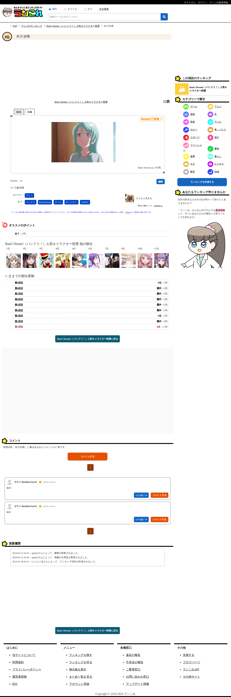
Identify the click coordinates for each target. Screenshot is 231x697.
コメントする (87, 456)
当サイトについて (23, 655)
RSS (14, 683)
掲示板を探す (77, 669)
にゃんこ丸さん (144, 198)
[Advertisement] (87, 69)
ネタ (189, 164)
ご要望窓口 (133, 669)
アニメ (29, 195)
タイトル (72, 9)
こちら (127, 212)
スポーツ (191, 137)
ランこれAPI (191, 669)
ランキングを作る (80, 662)
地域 (213, 171)
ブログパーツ (191, 662)
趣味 (213, 148)
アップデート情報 (137, 683)
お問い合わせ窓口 (137, 676)
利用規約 (18, 662)
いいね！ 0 (141, 495)
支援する (188, 655)
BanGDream (45, 202)
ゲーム (58, 202)
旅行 (213, 137)
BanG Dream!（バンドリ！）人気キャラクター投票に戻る (87, 338)
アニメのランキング (31, 26)
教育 (189, 171)
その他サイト (191, 676)
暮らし (215, 156)
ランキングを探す (80, 655)
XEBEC (85, 202)
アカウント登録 (79, 683)
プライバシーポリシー (26, 669)
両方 (54, 9)
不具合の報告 (134, 662)
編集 (160, 181)
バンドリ (30, 202)
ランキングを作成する (202, 182)
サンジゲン (71, 202)
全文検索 (104, 9)
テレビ (215, 121)
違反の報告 (133, 655)
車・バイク (217, 129)
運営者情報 (19, 676)
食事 (189, 156)
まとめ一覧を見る (80, 676)
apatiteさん (158, 206)
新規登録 (220, 210)
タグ (90, 9)
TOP (15, 26)
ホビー (190, 129)
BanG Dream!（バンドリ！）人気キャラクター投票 (72, 26)
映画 (189, 121)
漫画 (189, 114)
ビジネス (216, 164)
